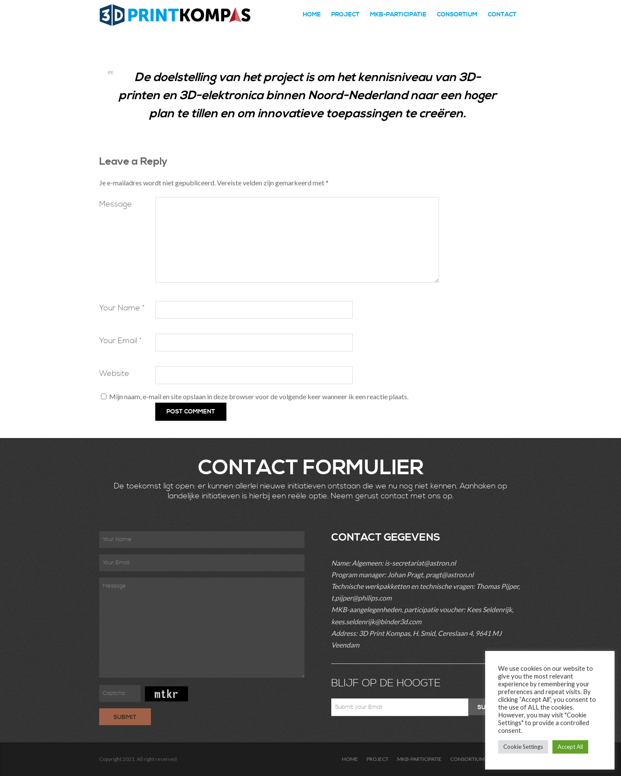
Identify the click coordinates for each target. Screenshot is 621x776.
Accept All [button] (570, 746)
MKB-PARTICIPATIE (398, 15)
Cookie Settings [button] (523, 746)
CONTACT (502, 15)
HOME (312, 15)
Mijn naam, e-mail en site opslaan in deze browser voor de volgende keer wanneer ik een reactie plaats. (258, 396)
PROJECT (345, 15)
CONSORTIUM (457, 15)
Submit (125, 717)
